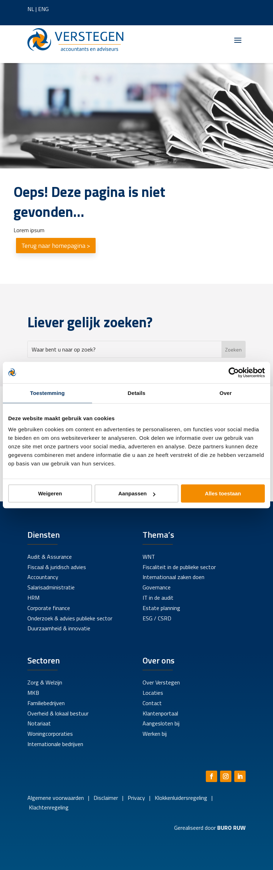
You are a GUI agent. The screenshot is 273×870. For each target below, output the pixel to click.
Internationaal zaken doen (173, 577)
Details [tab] (136, 393)
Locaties (153, 692)
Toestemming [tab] (47, 393)
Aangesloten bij (161, 723)
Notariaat (39, 723)
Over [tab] (225, 393)
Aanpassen (136, 493)
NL (30, 9)
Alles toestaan (223, 493)
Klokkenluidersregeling (181, 797)
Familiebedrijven (46, 703)
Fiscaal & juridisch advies (56, 567)
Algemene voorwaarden (55, 797)
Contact (152, 703)
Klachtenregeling (48, 807)
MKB (33, 692)
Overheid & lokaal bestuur (58, 713)
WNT (149, 556)
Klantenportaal (160, 713)
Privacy (135, 797)
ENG (43, 9)
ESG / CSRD (157, 618)
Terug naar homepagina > (55, 245)
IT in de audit (158, 597)
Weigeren (50, 493)
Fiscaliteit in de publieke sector (179, 567)
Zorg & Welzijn (44, 682)
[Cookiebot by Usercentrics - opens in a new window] (234, 372)
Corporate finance (48, 608)
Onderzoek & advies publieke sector (69, 618)
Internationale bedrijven (55, 744)
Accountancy (42, 577)
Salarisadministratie (51, 587)
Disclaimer (105, 797)
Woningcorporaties (50, 733)
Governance (157, 587)
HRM (33, 597)
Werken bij (155, 733)
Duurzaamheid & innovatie (58, 628)
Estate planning (161, 608)
